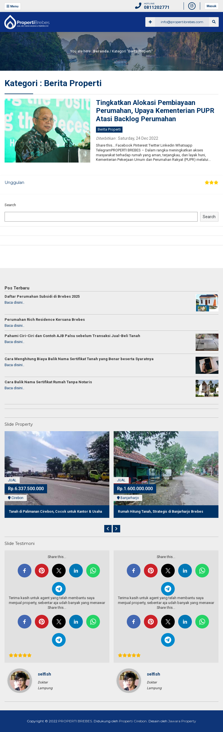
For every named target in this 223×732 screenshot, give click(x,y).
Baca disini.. (14, 302)
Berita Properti (109, 129)
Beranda (101, 51)
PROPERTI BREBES (75, 721)
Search (10, 205)
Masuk (211, 6)
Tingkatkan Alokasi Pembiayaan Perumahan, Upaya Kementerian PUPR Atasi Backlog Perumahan (155, 111)
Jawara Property (181, 721)
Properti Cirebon (133, 721)
